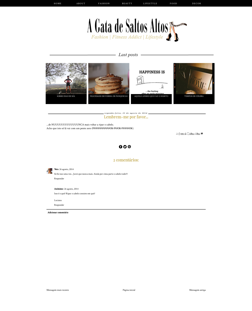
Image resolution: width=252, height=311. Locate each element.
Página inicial (129, 290)
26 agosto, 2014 (66, 169)
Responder (59, 178)
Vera (56, 169)
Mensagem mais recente (57, 290)
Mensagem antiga (197, 290)
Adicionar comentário (58, 212)
